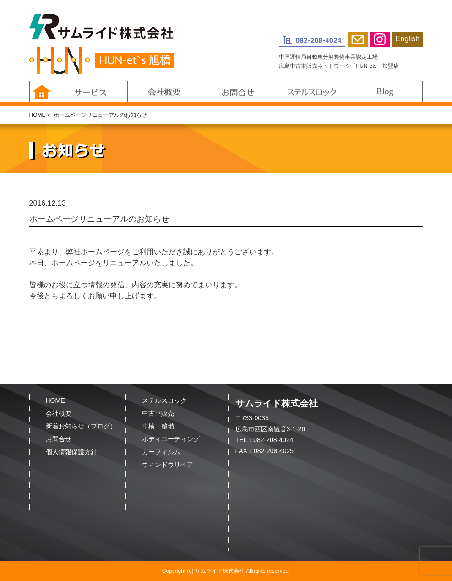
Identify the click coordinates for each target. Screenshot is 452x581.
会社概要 (58, 413)
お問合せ (58, 439)
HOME (37, 115)
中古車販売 (158, 413)
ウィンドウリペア (167, 464)
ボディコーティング (171, 439)
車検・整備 (158, 426)
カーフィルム (161, 451)
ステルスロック (164, 400)
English (407, 39)
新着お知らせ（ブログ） (81, 426)
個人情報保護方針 (71, 451)
